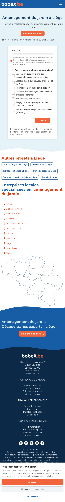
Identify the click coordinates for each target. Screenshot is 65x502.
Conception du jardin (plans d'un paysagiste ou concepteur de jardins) (32, 75)
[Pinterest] (37, 443)
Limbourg (9, 238)
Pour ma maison (14, 40)
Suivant (42, 120)
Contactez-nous (32, 394)
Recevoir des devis (32, 33)
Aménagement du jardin (35, 40)
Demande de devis (32, 334)
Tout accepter (32, 482)
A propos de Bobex (32, 385)
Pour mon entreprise (32, 429)
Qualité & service (32, 388)
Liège (7, 243)
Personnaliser (33, 496)
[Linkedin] (42, 443)
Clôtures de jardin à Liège (15, 164)
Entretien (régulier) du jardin (28, 99)
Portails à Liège (49, 177)
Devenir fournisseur (32, 406)
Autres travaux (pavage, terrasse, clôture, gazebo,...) (34, 111)
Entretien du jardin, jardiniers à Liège (20, 177)
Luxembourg (11, 248)
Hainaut (8, 233)
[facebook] (21, 443)
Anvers (8, 204)
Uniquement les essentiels (32, 489)
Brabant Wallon (12, 213)
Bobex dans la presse (32, 391)
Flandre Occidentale (14, 223)
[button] (60, 3)
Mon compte (32, 415)
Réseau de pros (32, 435)
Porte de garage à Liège (44, 171)
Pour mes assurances (32, 432)
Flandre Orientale (12, 228)
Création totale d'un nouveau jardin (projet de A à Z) (34, 82)
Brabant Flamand (13, 209)
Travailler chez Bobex (32, 412)
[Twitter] (26, 443)
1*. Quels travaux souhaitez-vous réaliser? (32, 70)
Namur (8, 253)
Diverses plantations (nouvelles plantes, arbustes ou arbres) (34, 93)
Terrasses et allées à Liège (16, 171)
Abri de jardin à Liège (42, 164)
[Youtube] (31, 443)
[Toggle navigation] (60, 4)
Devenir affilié (33, 409)
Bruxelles (9, 219)
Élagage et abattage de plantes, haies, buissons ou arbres (33, 104)
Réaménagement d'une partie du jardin (33, 88)
